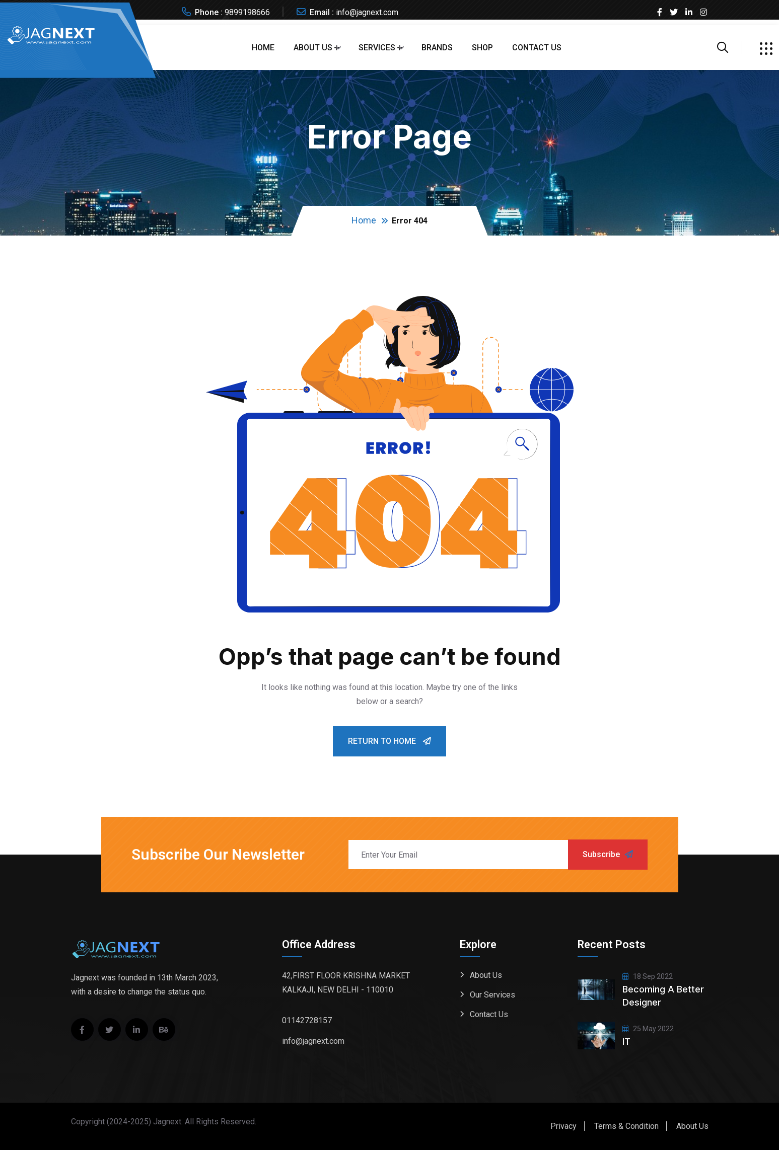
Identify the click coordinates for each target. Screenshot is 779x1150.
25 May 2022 (648, 1029)
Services (377, 47)
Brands (437, 47)
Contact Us (536, 47)
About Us (313, 47)
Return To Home (389, 741)
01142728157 (307, 1020)
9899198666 (247, 12)
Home (263, 47)
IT (626, 1041)
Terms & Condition (626, 1126)
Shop (482, 47)
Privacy (563, 1126)
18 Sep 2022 (647, 976)
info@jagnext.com (367, 12)
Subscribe (608, 854)
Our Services (492, 995)
